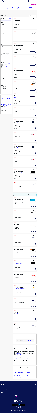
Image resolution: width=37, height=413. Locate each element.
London (3, 85)
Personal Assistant (18, 33)
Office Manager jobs (21, 7)
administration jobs (31, 357)
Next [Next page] (31, 340)
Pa (2, 15)
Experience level (3, 74)
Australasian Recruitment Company (21, 288)
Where (17, 3)
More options (3, 78)
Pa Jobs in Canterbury (17, 377)
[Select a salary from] (6, 30)
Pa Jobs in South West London (12, 8)
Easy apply (32, 52)
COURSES (18, 387)
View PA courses (8, 113)
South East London (4, 88)
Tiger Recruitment (18, 84)
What (2, 3)
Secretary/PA (17, 20)
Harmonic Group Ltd (19, 172)
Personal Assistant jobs (28, 7)
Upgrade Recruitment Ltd (19, 34)
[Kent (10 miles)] (8, 20)
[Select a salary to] (6, 33)
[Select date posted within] (6, 60)
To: (1, 32)
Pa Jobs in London (4, 8)
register (21, 354)
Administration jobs (4, 7)
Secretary (16, 299)
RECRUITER (18, 384)
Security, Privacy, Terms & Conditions (21, 410)
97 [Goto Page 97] (28, 340)
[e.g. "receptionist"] (8, 4)
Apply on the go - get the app (24, 343)
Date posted (3, 58)
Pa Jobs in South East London (18, 375)
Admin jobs (9, 7)
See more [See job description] (15, 27)
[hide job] (35, 18)
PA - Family (16, 224)
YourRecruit (18, 21)
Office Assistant (18, 83)
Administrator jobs (14, 7)
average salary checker (22, 361)
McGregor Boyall (19, 213)
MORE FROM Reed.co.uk (18, 389)
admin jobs (16, 358)
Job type (2, 36)
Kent (6, 15)
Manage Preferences (13, 410)
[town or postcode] (23, 4)
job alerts (18, 353)
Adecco (18, 71)
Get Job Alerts (17, 194)
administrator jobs (21, 358)
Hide (2, 52)
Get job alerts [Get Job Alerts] (32, 15)
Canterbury (3, 89)
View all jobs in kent (4, 93)
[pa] (3, 20)
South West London (4, 86)
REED (18, 392)
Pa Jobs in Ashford (28, 372)
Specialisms (3, 62)
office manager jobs (27, 358)
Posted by (2, 46)
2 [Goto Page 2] (22, 340)
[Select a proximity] (6, 24)
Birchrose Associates (19, 225)
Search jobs (33, 4)
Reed (17, 46)
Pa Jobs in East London (20, 8)
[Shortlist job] (33, 18)
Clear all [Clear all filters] (10, 18)
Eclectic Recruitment (19, 200)
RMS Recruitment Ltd (19, 122)
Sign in (18, 354)
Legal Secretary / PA (19, 199)
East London (3, 87)
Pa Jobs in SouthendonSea (30, 370)
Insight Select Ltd (18, 59)
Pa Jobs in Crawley (28, 375)
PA (14, 95)
